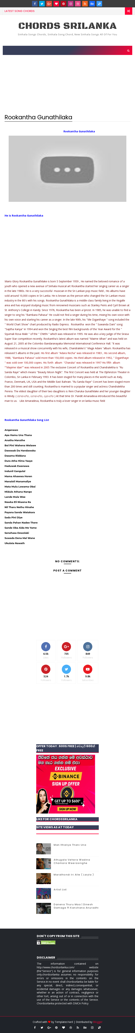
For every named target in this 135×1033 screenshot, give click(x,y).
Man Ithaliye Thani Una (70, 845)
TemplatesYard (64, 1022)
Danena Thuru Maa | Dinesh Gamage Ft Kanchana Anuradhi (76, 906)
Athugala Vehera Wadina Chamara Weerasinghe (72, 861)
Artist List (60, 889)
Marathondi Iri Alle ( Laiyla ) (74, 874)
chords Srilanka (67, 26)
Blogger (97, 1022)
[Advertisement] (67, 83)
